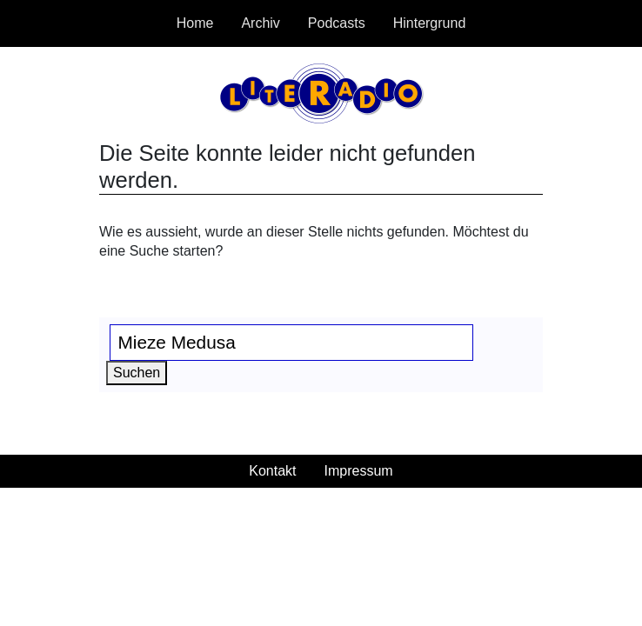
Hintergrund (429, 23)
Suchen (140, 371)
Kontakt (272, 470)
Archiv (260, 23)
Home (195, 23)
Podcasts (336, 23)
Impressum (358, 470)
